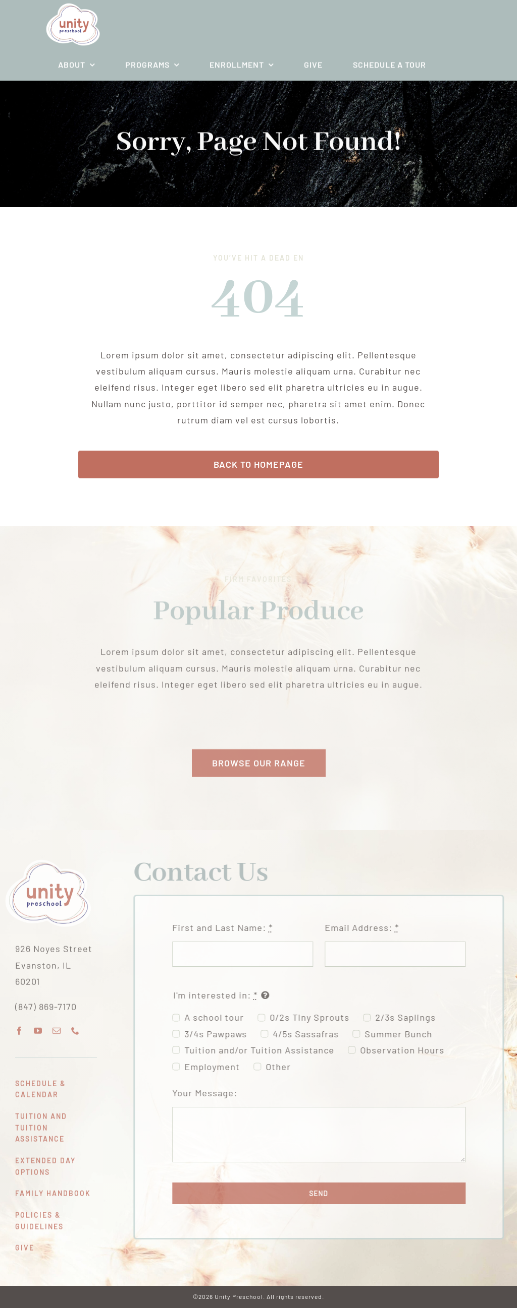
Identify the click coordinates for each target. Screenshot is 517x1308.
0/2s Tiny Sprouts (313, 1017)
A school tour (218, 1017)
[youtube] (38, 1027)
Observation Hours (406, 1049)
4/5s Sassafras (310, 1033)
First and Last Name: (226, 927)
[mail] (57, 1027)
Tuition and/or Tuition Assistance (263, 1049)
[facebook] (19, 1027)
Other (282, 1066)
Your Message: (208, 1092)
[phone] (75, 1027)
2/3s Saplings (409, 1017)
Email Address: (366, 927)
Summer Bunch (402, 1033)
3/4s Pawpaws (219, 1033)
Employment (216, 1066)
